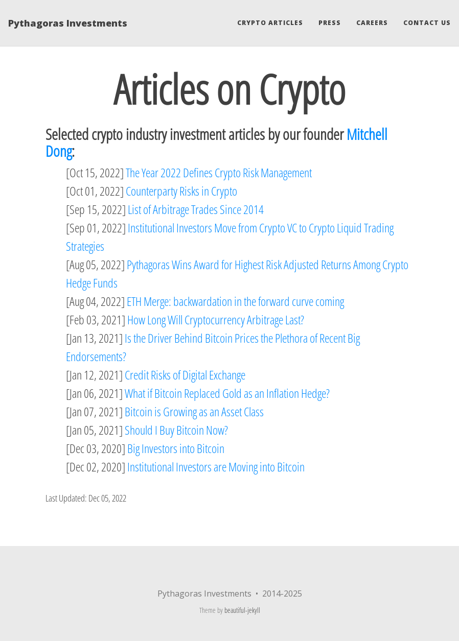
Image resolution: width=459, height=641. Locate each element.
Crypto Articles (270, 22)
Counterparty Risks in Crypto (181, 190)
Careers (372, 22)
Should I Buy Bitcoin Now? (176, 429)
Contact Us (427, 22)
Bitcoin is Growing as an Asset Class (194, 411)
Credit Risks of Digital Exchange (185, 374)
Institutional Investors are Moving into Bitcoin (216, 466)
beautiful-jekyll (242, 610)
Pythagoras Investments (67, 23)
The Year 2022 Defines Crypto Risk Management (219, 172)
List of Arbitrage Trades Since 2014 (196, 209)
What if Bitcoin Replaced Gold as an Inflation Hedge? (227, 393)
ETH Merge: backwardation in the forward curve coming (235, 301)
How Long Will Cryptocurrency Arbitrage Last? (215, 319)
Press (329, 22)
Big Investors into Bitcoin (175, 448)
